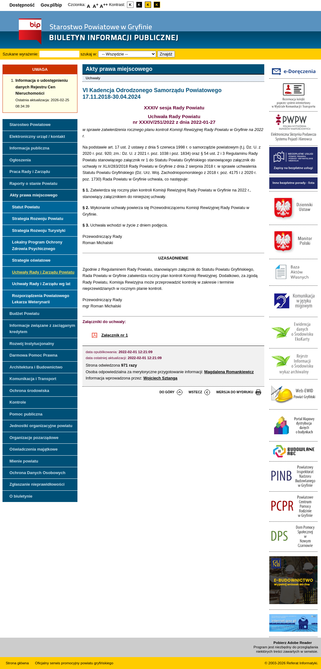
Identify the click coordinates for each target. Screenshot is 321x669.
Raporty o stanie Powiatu (33, 183)
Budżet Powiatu (24, 313)
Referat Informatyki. (302, 663)
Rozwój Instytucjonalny (31, 343)
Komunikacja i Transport (32, 378)
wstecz (195, 392)
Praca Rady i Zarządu (29, 171)
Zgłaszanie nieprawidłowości (37, 484)
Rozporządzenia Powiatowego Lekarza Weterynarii (40, 298)
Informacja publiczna (29, 148)
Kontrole (17, 402)
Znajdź (166, 54)
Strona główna (17, 663)
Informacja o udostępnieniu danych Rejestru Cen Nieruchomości (41, 87)
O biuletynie (20, 496)
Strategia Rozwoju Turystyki (38, 230)
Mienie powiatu (23, 461)
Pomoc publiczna (25, 414)
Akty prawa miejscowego (33, 195)
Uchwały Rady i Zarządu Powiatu (43, 272)
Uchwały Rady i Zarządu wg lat (41, 283)
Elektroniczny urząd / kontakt (37, 136)
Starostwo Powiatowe (30, 124)
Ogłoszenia (20, 160)
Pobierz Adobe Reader (292, 643)
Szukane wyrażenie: (21, 54)
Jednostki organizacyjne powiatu (40, 425)
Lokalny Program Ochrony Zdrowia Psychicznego (37, 245)
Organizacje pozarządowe (33, 437)
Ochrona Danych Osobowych (37, 472)
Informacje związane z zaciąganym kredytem (42, 328)
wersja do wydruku (234, 392)
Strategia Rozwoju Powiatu (37, 218)
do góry (167, 392)
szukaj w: (89, 54)
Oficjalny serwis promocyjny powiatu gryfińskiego (74, 663)
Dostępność (22, 5)
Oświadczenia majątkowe (33, 449)
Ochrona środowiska (29, 390)
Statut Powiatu (26, 207)
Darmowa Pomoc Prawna (33, 355)
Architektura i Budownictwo (35, 367)
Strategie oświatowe (31, 260)
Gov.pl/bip (51, 5)
